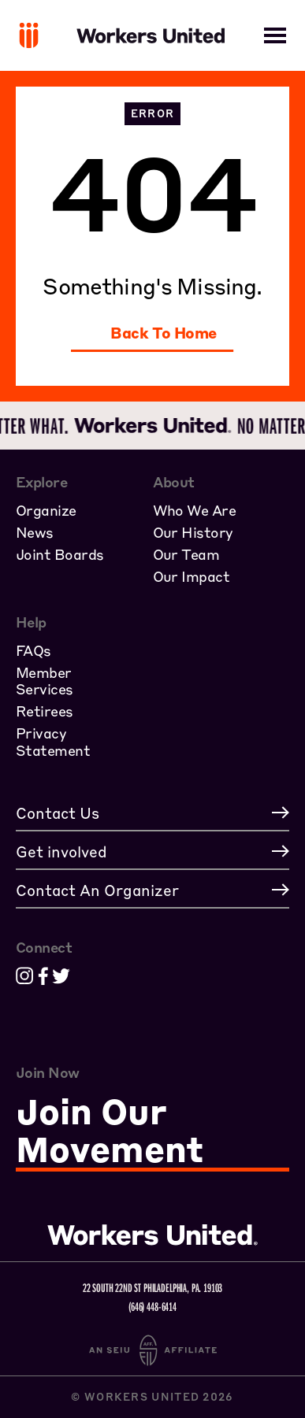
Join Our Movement (109, 1131)
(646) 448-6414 (152, 1306)
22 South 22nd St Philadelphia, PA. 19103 (153, 1287)
